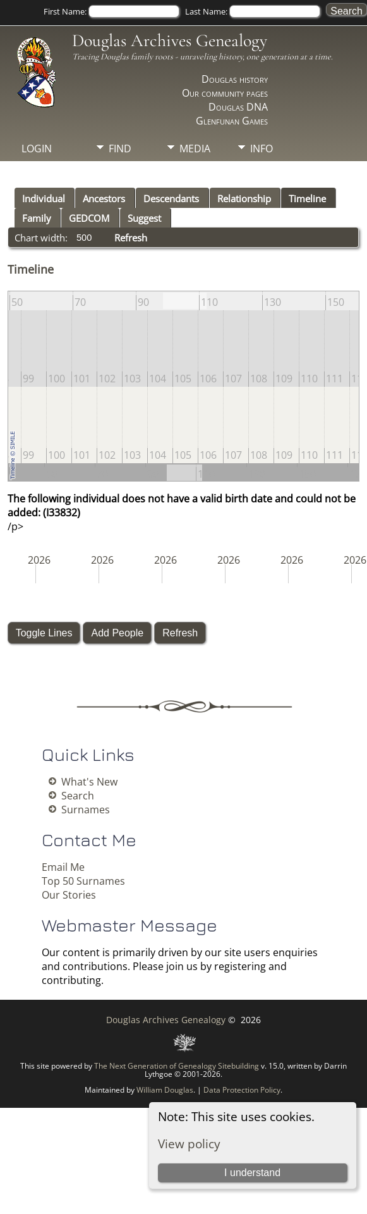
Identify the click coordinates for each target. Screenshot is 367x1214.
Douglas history (235, 79)
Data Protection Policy (241, 1089)
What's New (89, 782)
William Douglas (164, 1089)
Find (120, 148)
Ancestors (104, 198)
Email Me (63, 867)
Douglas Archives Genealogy (169, 40)
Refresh (130, 237)
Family (36, 218)
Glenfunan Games (232, 121)
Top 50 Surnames (83, 881)
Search (77, 796)
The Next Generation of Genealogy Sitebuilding (176, 1065)
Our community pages (225, 93)
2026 (39, 560)
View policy (189, 1143)
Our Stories (69, 895)
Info (261, 148)
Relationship (244, 198)
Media (194, 148)
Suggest (144, 218)
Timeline (307, 198)
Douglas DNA (238, 107)
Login (36, 148)
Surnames (85, 809)
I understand (252, 1172)
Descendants (171, 198)
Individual (43, 198)
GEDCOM (89, 218)
